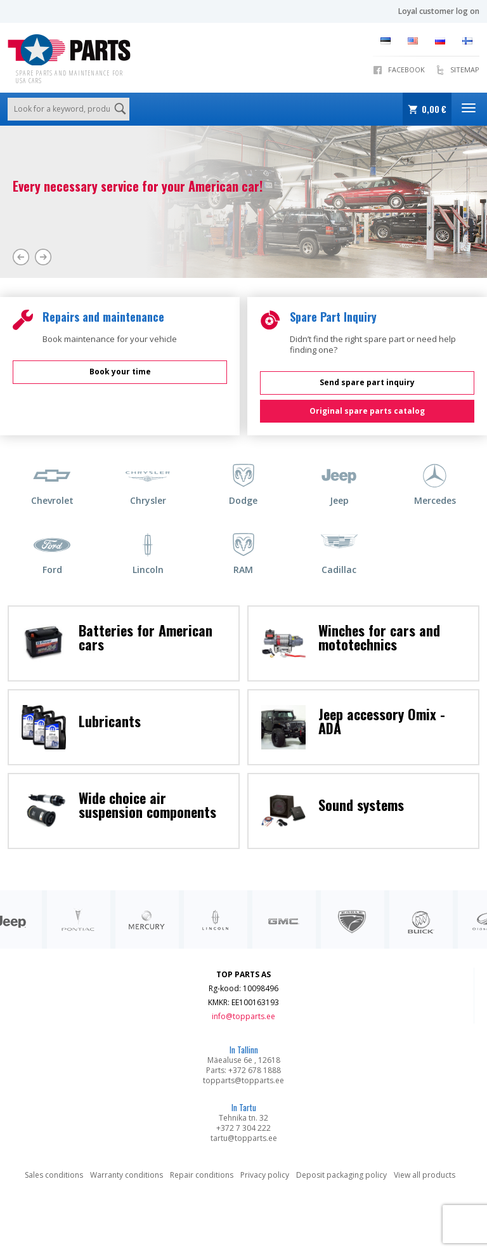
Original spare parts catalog (367, 410)
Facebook (406, 69)
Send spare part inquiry (367, 382)
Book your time (120, 371)
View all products (424, 1175)
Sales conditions (54, 1175)
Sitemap (464, 69)
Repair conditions (201, 1175)
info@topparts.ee (243, 1016)
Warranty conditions (126, 1175)
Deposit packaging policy (341, 1175)
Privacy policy (264, 1175)
